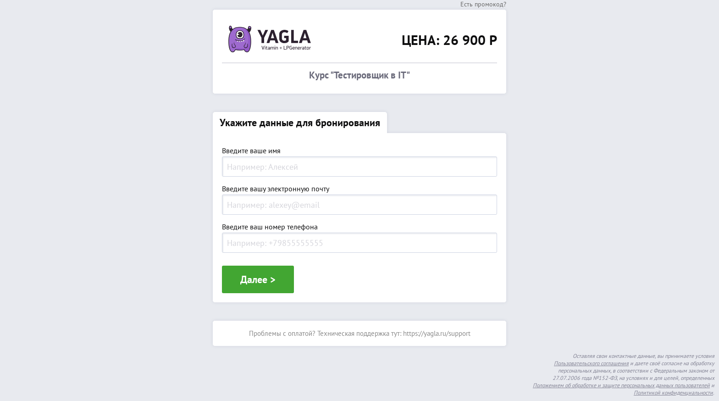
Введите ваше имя (251, 151)
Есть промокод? (483, 4)
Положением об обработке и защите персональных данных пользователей (621, 385)
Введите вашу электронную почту (275, 189)
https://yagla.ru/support (436, 333)
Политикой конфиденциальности (673, 392)
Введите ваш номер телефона (270, 227)
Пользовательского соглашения (591, 363)
